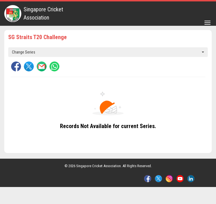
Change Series (108, 52)
